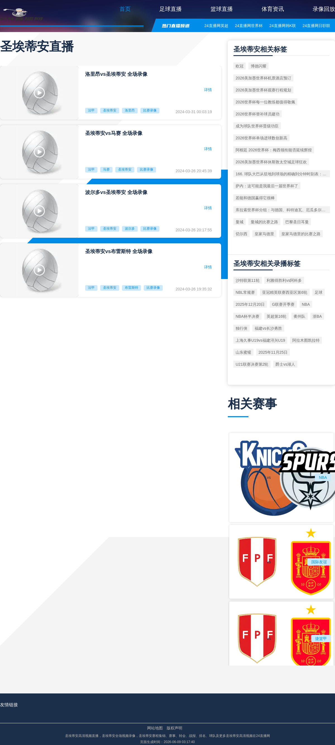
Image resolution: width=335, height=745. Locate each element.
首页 (125, 9)
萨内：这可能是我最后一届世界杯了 (267, 186)
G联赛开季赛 (283, 304)
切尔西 (241, 234)
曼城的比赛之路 (264, 222)
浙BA (317, 316)
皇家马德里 (264, 234)
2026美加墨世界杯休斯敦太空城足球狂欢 (271, 162)
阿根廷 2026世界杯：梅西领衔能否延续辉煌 (274, 150)
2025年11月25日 (273, 352)
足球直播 (170, 9)
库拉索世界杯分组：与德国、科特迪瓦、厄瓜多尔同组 (282, 210)
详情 (208, 90)
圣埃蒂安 (109, 110)
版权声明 (174, 728)
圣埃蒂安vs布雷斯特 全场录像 (118, 251)
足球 (318, 292)
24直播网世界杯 (249, 25)
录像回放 (324, 9)
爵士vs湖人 (285, 364)
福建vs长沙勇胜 (268, 328)
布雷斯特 (131, 288)
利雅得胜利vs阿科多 (284, 280)
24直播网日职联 (317, 25)
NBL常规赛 (245, 292)
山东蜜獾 (243, 352)
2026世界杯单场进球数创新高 (261, 138)
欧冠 (239, 66)
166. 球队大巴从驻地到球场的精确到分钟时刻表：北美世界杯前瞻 (283, 174)
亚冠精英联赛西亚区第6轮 (284, 292)
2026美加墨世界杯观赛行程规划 (263, 90)
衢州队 (299, 316)
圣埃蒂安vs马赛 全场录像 (113, 133)
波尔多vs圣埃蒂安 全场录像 (116, 192)
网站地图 (155, 728)
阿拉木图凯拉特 (306, 340)
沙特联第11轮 (248, 280)
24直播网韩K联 (282, 25)
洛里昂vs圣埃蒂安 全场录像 (116, 74)
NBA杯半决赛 (247, 316)
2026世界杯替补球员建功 (257, 114)
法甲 (91, 110)
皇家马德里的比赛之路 (300, 234)
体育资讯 (273, 9)
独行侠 (241, 328)
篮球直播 (221, 9)
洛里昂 (130, 110)
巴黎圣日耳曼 (297, 222)
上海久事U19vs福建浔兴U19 (260, 340)
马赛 (106, 169)
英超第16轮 (277, 316)
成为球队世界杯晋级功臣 (257, 126)
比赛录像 (150, 110)
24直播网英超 (216, 25)
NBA (306, 304)
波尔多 (130, 228)
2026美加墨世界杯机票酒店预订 (263, 78)
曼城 (239, 222)
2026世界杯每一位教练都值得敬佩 (265, 102)
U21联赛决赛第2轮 (252, 364)
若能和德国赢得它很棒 (255, 198)
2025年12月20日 (250, 304)
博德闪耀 (258, 66)
